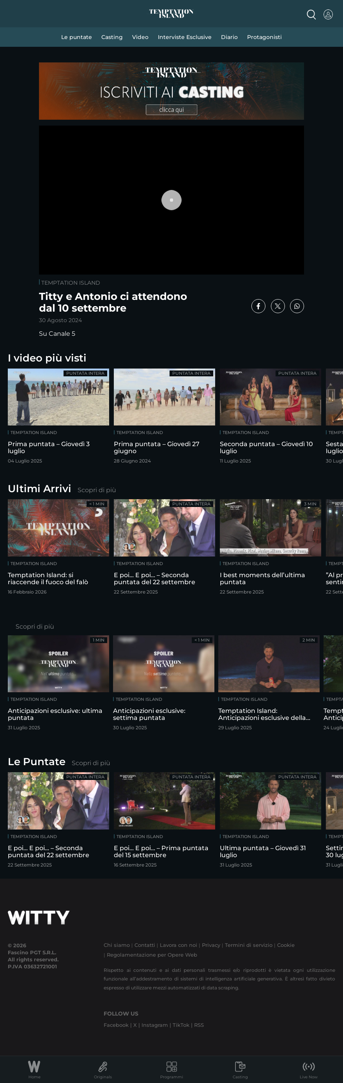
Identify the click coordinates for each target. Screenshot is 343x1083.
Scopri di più (97, 490)
